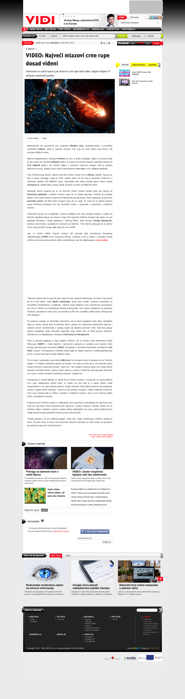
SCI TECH (61, 617)
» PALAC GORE (90, 623)
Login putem (97, 531)
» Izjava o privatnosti (150, 626)
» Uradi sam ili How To (92, 628)
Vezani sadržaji (33, 138)
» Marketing (147, 619)
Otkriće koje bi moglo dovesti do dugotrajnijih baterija (91, 501)
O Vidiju (146, 617)
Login (156, 43)
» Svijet (32, 619)
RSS (159, 17)
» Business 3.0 (89, 639)
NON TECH (34, 617)
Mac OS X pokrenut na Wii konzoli (142, 82)
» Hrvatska (33, 621)
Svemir (151, 36)
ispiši (109, 43)
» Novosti (87, 619)
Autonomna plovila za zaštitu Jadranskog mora (89, 505)
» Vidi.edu (87, 626)
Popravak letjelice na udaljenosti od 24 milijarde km (90, 489)
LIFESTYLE (89, 634)
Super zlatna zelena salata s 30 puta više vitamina (56, 492)
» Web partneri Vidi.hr (150, 623)
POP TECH (115, 617)
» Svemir (114, 619)
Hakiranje (136, 36)
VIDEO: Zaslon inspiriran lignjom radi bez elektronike (89, 473)
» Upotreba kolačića (150, 628)
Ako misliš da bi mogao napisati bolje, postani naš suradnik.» (101, 436)
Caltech (44, 510)
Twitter (152, 17)
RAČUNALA (89, 617)
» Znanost (60, 619)
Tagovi (44, 138)
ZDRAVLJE (61, 634)
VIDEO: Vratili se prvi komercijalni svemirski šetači (90, 493)
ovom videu (102, 240)
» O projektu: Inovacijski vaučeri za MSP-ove (150, 632)
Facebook (156, 17)
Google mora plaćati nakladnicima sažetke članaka (91, 587)
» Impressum (147, 621)
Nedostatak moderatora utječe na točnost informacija (44, 587)
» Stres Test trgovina (91, 630)
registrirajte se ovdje (60, 531)
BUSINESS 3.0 (35, 634)
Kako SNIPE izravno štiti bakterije (141, 73)
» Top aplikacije (89, 641)
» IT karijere (88, 637)
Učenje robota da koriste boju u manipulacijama (89, 497)
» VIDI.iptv (87, 621)
